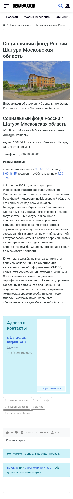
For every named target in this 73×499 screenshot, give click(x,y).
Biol (56, 432)
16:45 (13, 173)
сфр (37, 400)
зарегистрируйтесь (38, 467)
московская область (19, 413)
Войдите (12, 467)
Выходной (12, 347)
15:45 (6, 178)
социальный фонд (18, 400)
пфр (47, 400)
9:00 (38, 169)
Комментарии (15, 440)
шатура (39, 406)
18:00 (45, 169)
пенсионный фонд (18, 406)
